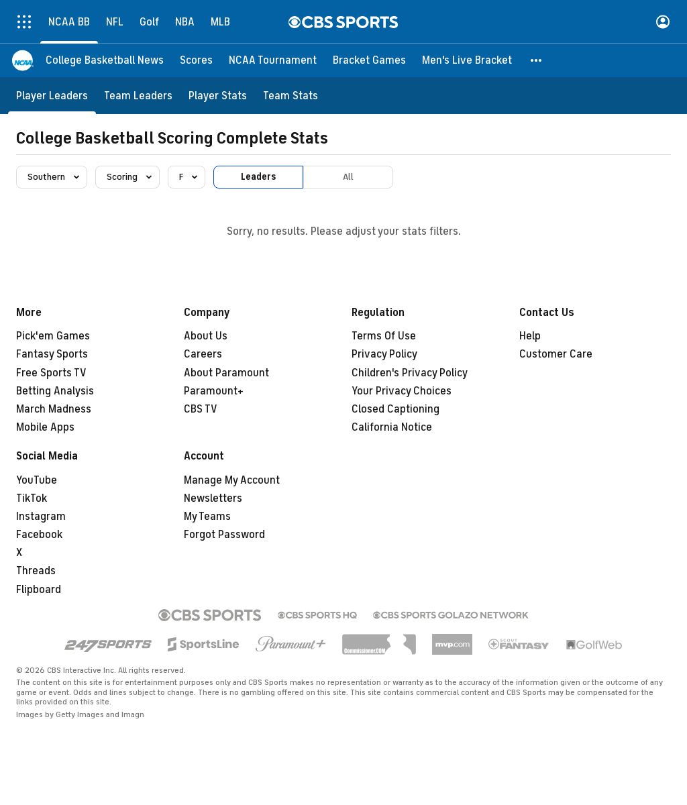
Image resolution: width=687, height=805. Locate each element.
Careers (203, 354)
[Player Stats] (217, 95)
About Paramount (226, 373)
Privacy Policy (384, 354)
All (348, 176)
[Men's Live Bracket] (467, 60)
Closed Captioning (395, 409)
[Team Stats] (290, 95)
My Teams (207, 516)
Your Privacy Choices (402, 391)
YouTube (36, 480)
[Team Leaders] (138, 95)
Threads (36, 571)
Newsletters (213, 498)
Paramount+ (214, 391)
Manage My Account (232, 480)
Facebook (39, 534)
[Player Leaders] (52, 95)
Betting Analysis (55, 391)
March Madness (53, 409)
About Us (205, 336)
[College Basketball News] (105, 60)
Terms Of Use (384, 336)
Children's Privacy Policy (410, 373)
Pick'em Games (53, 336)
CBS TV (200, 409)
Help (530, 336)
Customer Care (555, 354)
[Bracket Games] (369, 60)
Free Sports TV (51, 373)
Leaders (258, 176)
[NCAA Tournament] (273, 60)
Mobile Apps (45, 427)
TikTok (31, 498)
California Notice (392, 427)
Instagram (41, 516)
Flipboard (38, 589)
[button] (536, 60)
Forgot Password (224, 534)
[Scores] (196, 60)
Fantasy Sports (52, 354)
